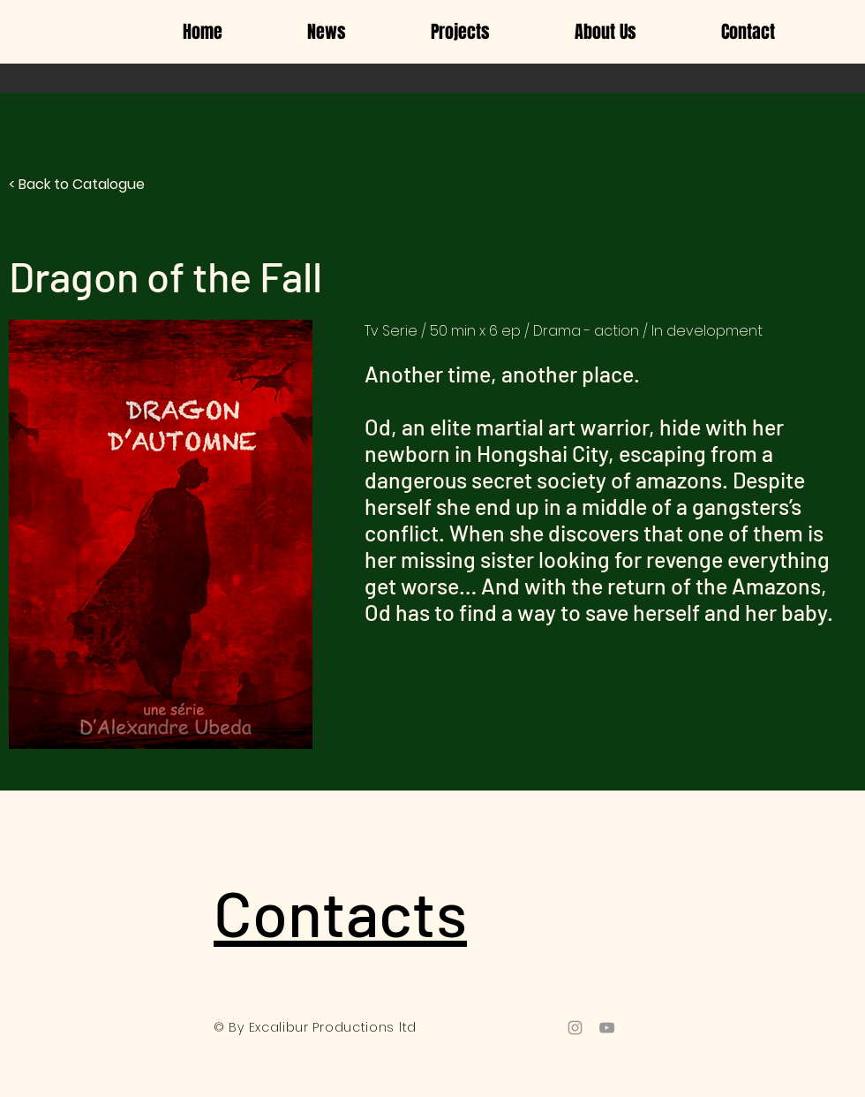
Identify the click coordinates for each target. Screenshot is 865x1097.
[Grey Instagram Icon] (575, 1027)
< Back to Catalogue (77, 184)
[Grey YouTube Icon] (607, 1027)
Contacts (340, 911)
